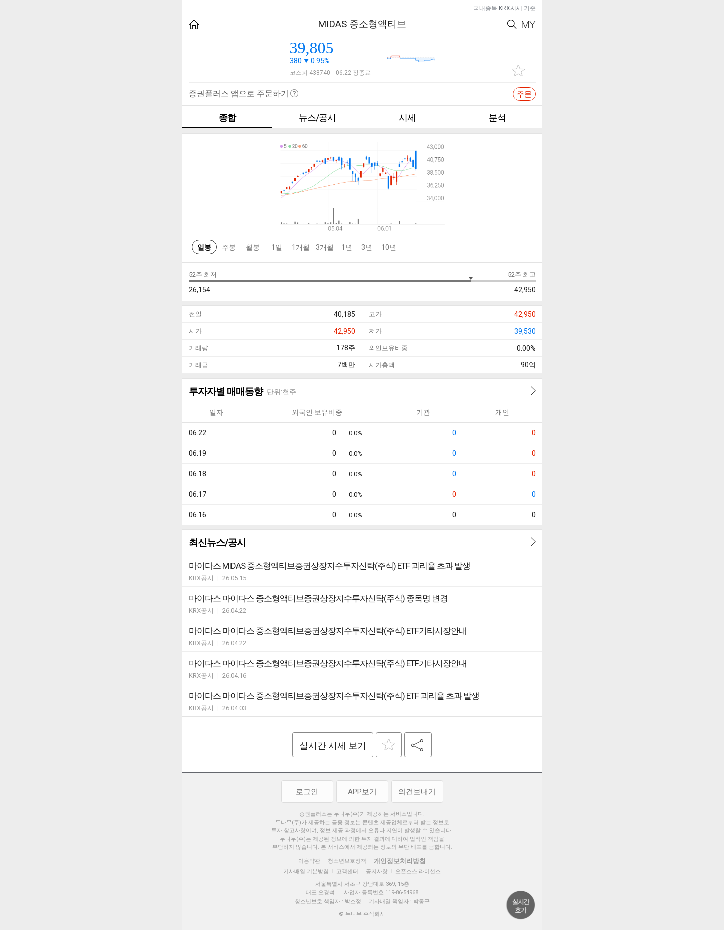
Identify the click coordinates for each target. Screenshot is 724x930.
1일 (276, 247)
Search (512, 24)
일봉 (204, 247)
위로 (521, 905)
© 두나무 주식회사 (362, 914)
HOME (194, 24)
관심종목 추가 (518, 70)
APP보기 (362, 791)
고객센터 (347, 871)
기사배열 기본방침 (306, 871)
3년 (366, 247)
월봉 (253, 247)
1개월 (301, 247)
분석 (497, 117)
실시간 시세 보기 (332, 745)
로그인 (307, 791)
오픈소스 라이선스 (418, 871)
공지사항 (377, 871)
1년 (346, 247)
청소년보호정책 (347, 861)
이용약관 (309, 861)
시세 (407, 117)
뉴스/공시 (317, 117)
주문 (524, 94)
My (529, 24)
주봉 (229, 247)
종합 (227, 117)
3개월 (325, 247)
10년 (388, 247)
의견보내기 (417, 791)
